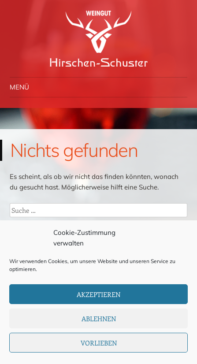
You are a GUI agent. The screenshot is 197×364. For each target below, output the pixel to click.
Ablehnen (99, 318)
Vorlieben (99, 342)
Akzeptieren (98, 294)
